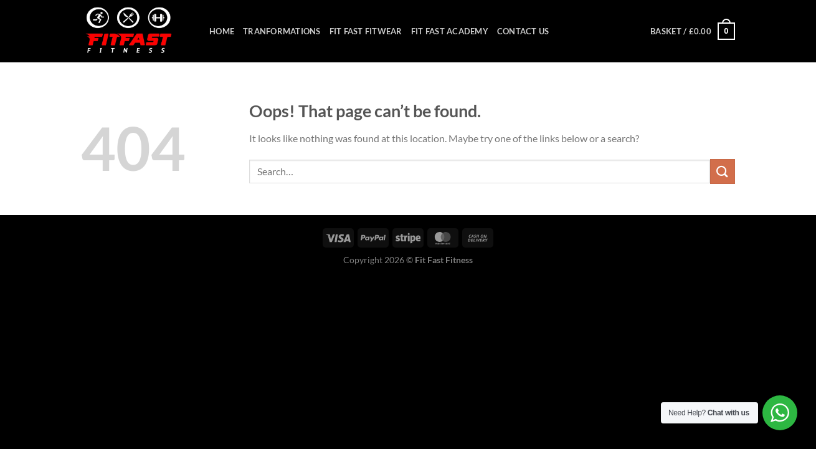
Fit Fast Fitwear (366, 31)
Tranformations (282, 31)
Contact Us (523, 31)
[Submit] (722, 171)
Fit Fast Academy (449, 31)
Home (221, 31)
